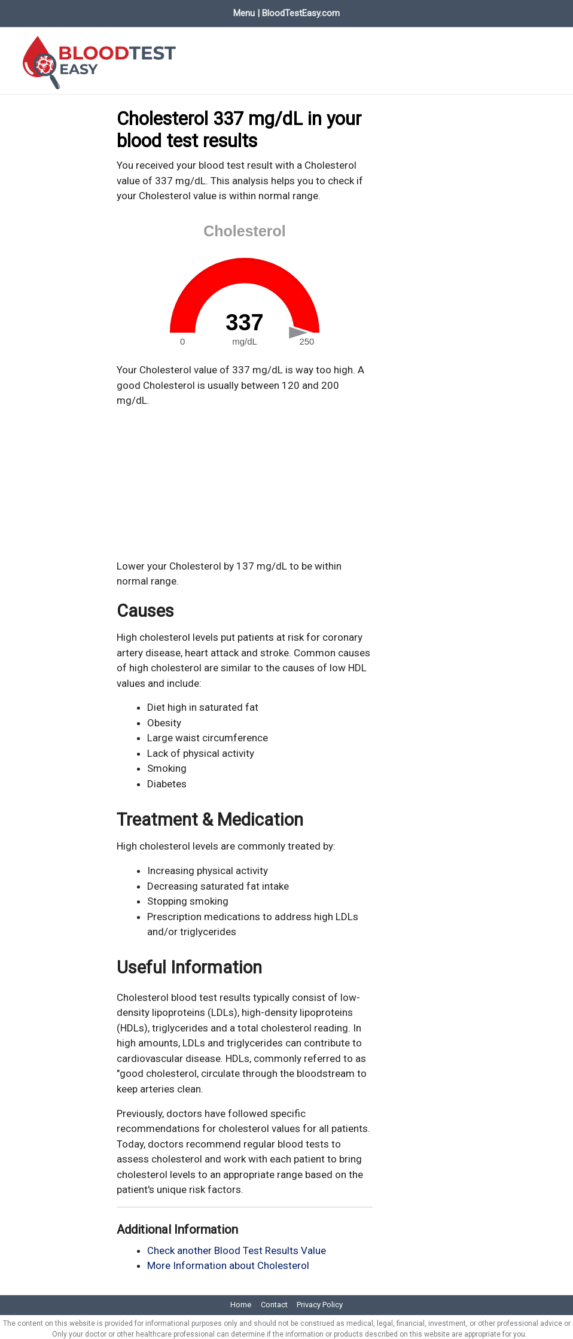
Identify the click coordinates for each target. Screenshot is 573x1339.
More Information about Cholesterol (228, 1261)
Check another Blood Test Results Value (236, 1246)
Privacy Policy (320, 1300)
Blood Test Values (93, 10)
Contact (274, 1300)
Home (23, 10)
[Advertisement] (244, 479)
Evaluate (166, 10)
